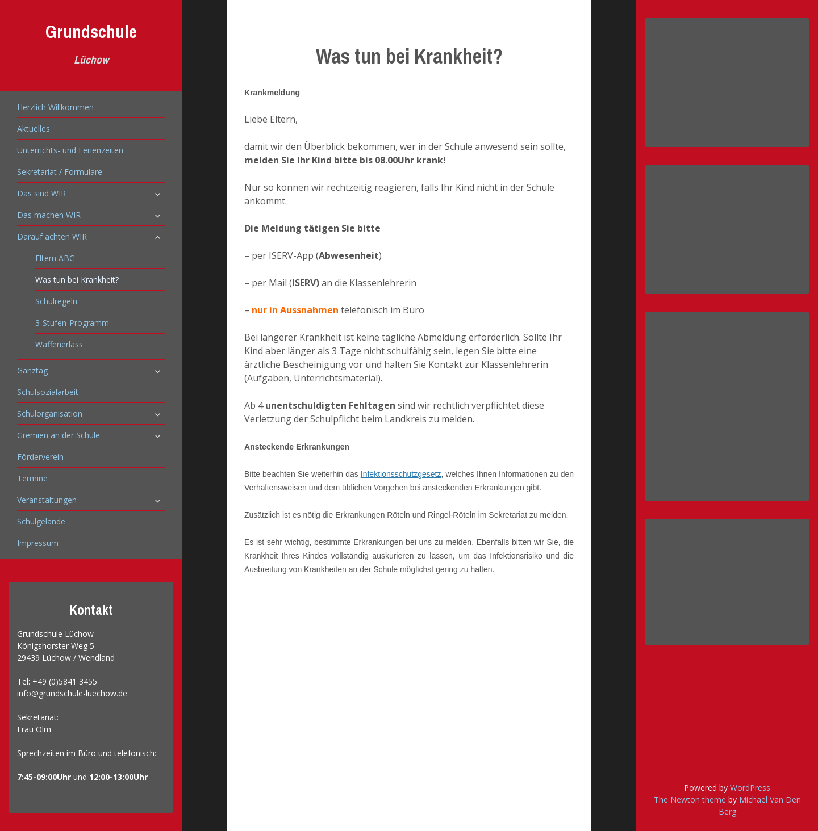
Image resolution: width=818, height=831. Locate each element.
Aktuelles (33, 128)
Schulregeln (56, 301)
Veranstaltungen (47, 499)
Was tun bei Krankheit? (77, 279)
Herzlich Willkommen (55, 107)
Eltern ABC (54, 258)
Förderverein (40, 456)
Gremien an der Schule (58, 435)
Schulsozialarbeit (47, 392)
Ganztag (32, 370)
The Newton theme (690, 799)
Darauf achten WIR (52, 236)
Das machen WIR (49, 214)
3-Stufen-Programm (72, 322)
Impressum (38, 543)
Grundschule (91, 31)
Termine (32, 478)
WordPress (750, 787)
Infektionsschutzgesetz (401, 474)
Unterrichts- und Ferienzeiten (70, 150)
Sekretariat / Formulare (59, 171)
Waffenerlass (59, 344)
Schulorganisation (49, 413)
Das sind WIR (41, 193)
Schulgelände (41, 521)
